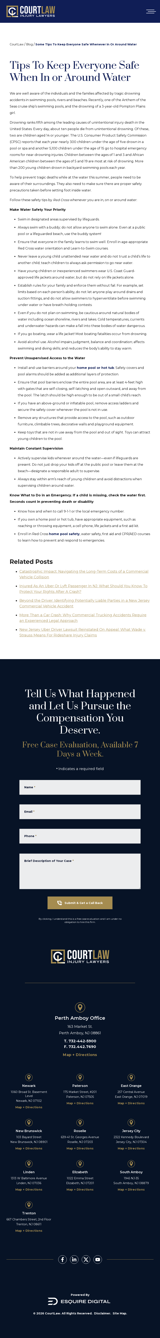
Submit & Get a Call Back (80, 903)
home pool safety (64, 534)
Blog (29, 44)
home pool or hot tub (95, 368)
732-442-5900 (82, 1041)
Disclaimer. (102, 1313)
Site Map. (120, 1313)
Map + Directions (80, 1055)
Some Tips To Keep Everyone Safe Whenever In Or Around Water (86, 44)
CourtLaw (16, 44)
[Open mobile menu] (150, 11)
